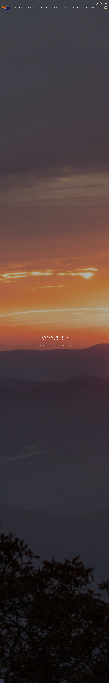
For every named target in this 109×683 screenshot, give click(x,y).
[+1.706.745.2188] (96, 8)
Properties (19, 7)
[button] (2, 681)
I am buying (42, 345)
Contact (67, 7)
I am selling (66, 345)
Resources (46, 7)
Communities (33, 7)
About (57, 7)
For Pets (86, 7)
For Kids (76, 7)
